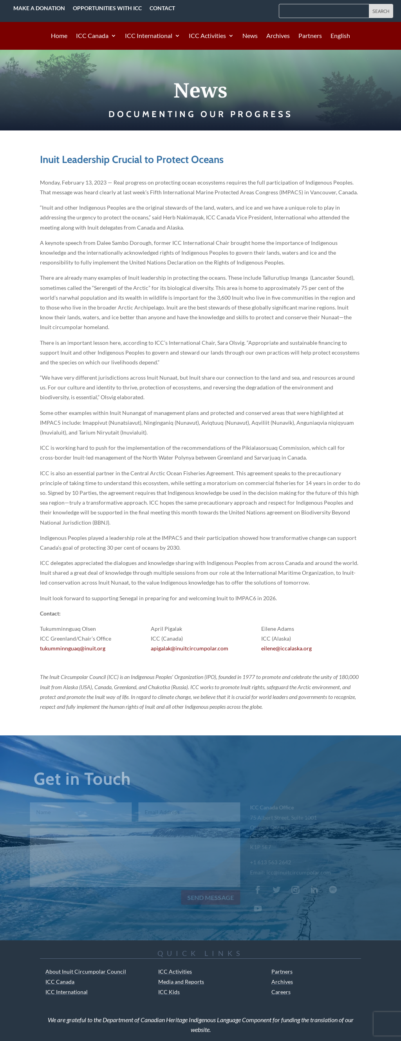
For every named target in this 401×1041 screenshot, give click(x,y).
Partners (310, 36)
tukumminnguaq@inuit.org (72, 648)
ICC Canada (92, 36)
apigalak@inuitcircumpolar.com (189, 648)
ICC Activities (207, 36)
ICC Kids (169, 991)
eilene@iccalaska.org (286, 648)
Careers (281, 991)
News (250, 36)
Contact (162, 8)
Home (59, 36)
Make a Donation (39, 8)
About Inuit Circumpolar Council (85, 971)
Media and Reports (181, 981)
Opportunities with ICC (107, 8)
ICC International (148, 36)
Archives (278, 36)
